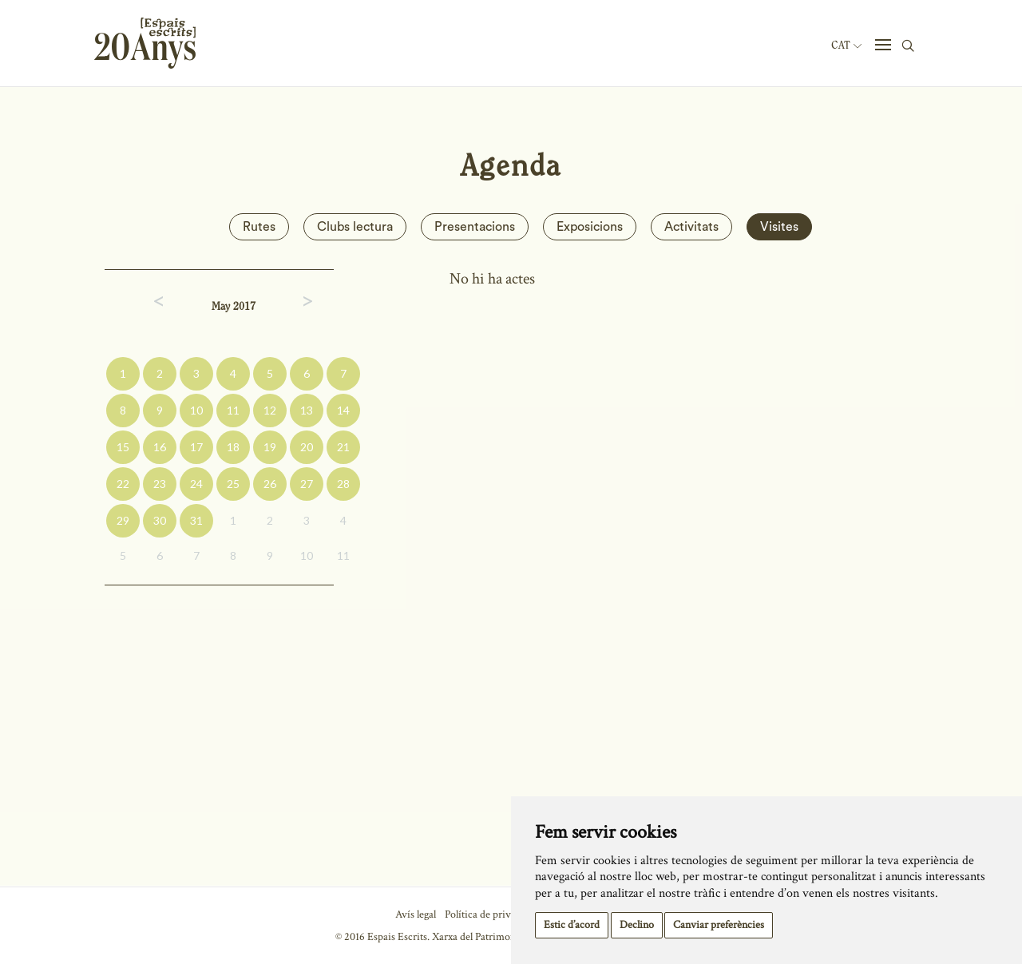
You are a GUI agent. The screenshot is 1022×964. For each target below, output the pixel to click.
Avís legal (415, 914)
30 (159, 520)
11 (233, 410)
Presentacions (474, 226)
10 (196, 410)
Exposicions (590, 226)
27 (306, 483)
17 (196, 447)
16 (159, 447)
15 (123, 447)
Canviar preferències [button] (718, 925)
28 (343, 483)
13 (306, 410)
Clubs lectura (355, 226)
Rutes (259, 226)
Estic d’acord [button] (572, 925)
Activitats (691, 226)
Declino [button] (637, 925)
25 (233, 483)
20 (306, 447)
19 (269, 447)
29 (123, 520)
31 (196, 520)
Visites (779, 226)
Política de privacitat (490, 914)
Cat (846, 45)
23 (159, 483)
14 (343, 410)
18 (233, 447)
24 (196, 483)
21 (343, 447)
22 (123, 483)
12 (269, 410)
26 (269, 483)
